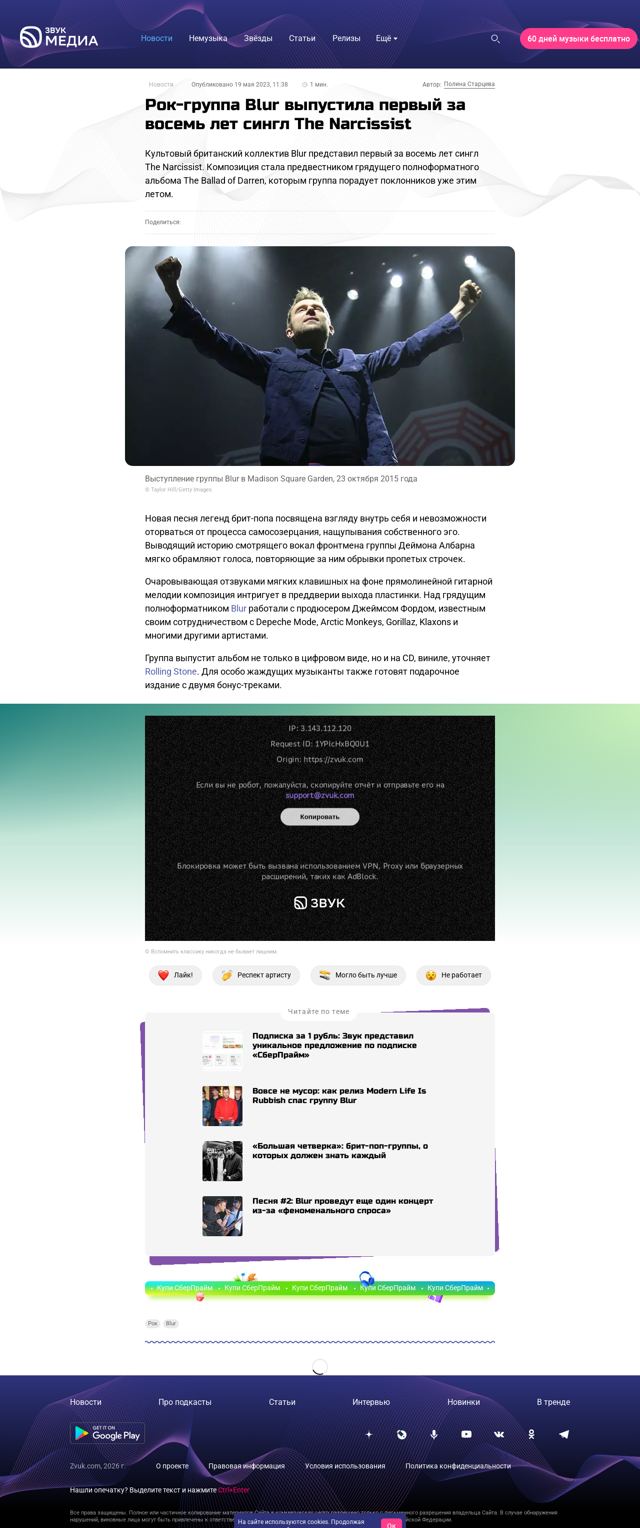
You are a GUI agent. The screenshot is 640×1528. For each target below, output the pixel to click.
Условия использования (345, 1466)
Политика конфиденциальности (458, 1466)
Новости (161, 84)
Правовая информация (246, 1466)
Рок (153, 1323)
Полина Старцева (469, 84)
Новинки (464, 1402)
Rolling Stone (171, 671)
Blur (238, 608)
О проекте (172, 1466)
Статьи (282, 1402)
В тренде (553, 1402)
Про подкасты (185, 1402)
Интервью (371, 1402)
